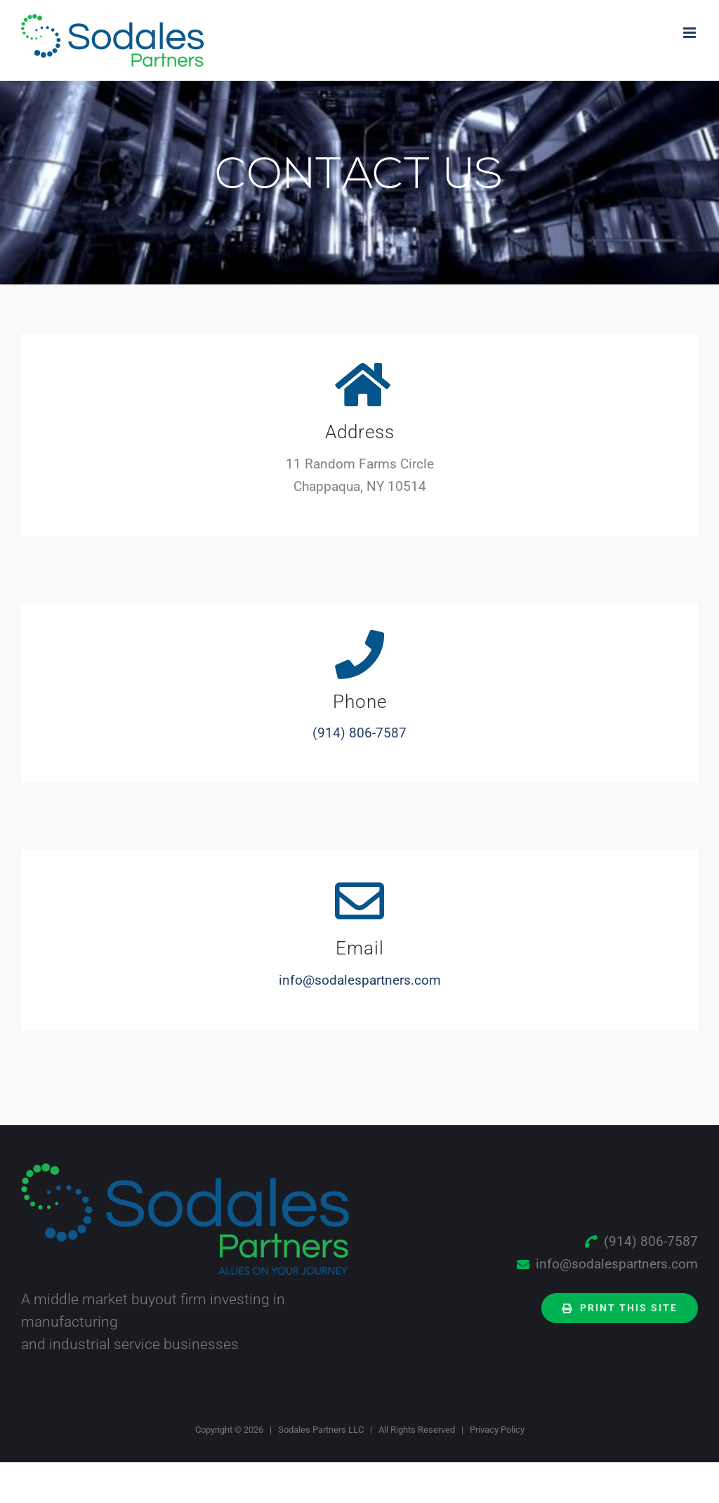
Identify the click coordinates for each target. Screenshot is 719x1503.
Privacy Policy (497, 1429)
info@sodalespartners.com (360, 980)
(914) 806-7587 (359, 733)
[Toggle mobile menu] (690, 32)
